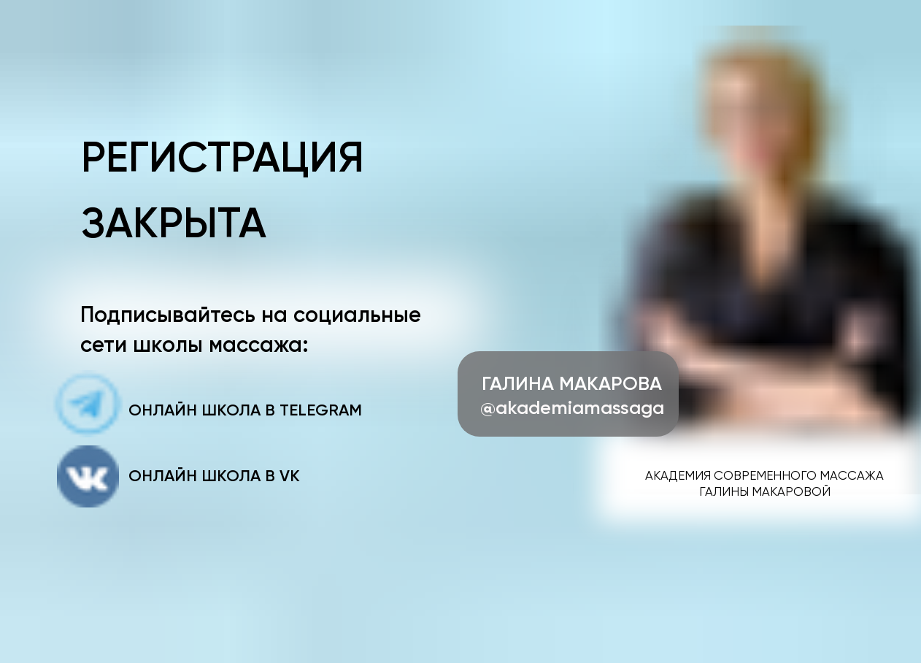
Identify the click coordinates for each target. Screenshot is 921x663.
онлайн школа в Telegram (245, 410)
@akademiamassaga (572, 407)
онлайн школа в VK (214, 476)
